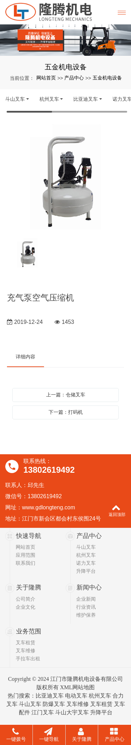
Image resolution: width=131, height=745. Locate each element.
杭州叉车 (49, 99)
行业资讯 (86, 607)
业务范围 (28, 631)
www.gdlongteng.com (48, 507)
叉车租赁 (25, 642)
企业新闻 (86, 599)
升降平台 (86, 571)
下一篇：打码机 (66, 412)
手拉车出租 (28, 658)
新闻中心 (89, 587)
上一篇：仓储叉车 (65, 394)
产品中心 (74, 78)
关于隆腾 (28, 587)
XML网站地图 (77, 687)
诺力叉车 (86, 563)
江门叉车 (42, 712)
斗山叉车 (15, 99)
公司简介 (25, 599)
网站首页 (46, 78)
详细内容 (25, 356)
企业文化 (25, 607)
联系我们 (25, 563)
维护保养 (86, 615)
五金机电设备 (107, 78)
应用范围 (25, 555)
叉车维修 (25, 650)
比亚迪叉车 (85, 99)
